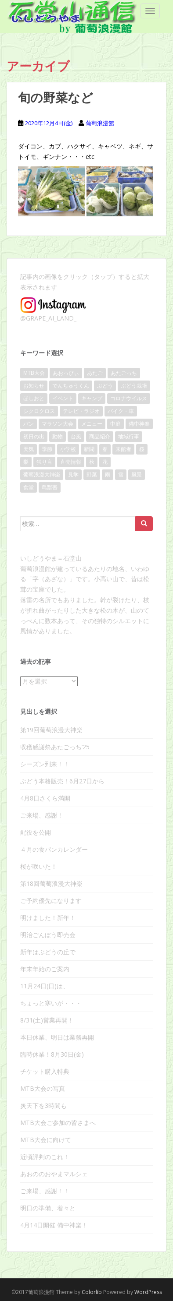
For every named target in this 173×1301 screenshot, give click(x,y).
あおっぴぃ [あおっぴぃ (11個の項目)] (66, 373)
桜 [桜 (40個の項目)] (141, 449)
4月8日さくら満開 (45, 798)
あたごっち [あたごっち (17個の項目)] (124, 373)
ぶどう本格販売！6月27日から (62, 781)
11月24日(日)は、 (44, 986)
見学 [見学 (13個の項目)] (73, 474)
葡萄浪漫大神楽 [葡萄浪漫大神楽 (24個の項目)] (41, 474)
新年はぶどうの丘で (48, 952)
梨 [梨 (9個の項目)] (26, 461)
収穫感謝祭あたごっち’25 (55, 747)
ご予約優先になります (51, 900)
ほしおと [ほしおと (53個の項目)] (33, 398)
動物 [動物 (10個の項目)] (57, 436)
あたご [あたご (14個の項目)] (95, 373)
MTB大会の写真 (42, 1088)
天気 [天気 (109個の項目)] (28, 449)
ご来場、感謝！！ (44, 1191)
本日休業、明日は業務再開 (57, 1037)
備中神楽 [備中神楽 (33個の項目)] (139, 423)
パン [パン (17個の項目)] (28, 423)
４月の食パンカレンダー (54, 849)
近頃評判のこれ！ (44, 1157)
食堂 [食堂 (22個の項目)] (28, 487)
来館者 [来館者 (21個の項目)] (123, 449)
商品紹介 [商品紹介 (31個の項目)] (99, 436)
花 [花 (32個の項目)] (105, 461)
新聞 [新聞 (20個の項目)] (89, 449)
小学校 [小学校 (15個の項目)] (68, 449)
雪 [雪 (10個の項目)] (120, 474)
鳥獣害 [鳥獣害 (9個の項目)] (50, 487)
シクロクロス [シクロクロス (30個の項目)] (39, 411)
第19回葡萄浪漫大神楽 (51, 730)
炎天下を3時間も (43, 1105)
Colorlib (92, 1292)
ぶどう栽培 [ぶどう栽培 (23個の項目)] (134, 385)
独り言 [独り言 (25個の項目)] (44, 461)
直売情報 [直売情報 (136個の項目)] (70, 461)
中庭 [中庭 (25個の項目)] (115, 423)
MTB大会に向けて (45, 1139)
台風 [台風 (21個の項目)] (76, 436)
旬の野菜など (55, 97)
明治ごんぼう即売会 (48, 935)
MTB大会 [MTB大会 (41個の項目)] (34, 373)
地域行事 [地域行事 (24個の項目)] (128, 436)
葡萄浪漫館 (100, 123)
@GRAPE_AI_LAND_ (48, 318)
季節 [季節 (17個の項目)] (47, 449)
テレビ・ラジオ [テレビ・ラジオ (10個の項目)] (81, 411)
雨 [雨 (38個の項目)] (107, 474)
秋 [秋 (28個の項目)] (91, 461)
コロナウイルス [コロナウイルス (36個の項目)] (128, 398)
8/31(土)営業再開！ (47, 1020)
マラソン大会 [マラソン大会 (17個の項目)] (57, 423)
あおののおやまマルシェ (54, 1174)
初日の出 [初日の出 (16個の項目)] (33, 436)
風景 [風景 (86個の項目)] (136, 474)
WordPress (148, 1292)
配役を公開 (35, 832)
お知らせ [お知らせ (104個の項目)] (33, 385)
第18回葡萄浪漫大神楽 (51, 883)
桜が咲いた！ (38, 866)
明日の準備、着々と (48, 1208)
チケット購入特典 (44, 1071)
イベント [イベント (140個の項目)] (62, 398)
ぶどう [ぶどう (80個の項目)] (105, 385)
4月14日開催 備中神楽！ (54, 1225)
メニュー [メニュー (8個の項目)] (91, 423)
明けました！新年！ (48, 917)
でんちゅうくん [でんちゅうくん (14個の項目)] (70, 385)
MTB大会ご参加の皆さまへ (58, 1122)
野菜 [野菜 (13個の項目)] (91, 474)
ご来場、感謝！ (41, 815)
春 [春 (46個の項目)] (105, 449)
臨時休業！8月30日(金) (52, 1054)
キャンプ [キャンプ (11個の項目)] (91, 398)
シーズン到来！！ (44, 764)
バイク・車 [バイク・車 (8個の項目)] (121, 411)
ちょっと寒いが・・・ (51, 1003)
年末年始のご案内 (44, 969)
